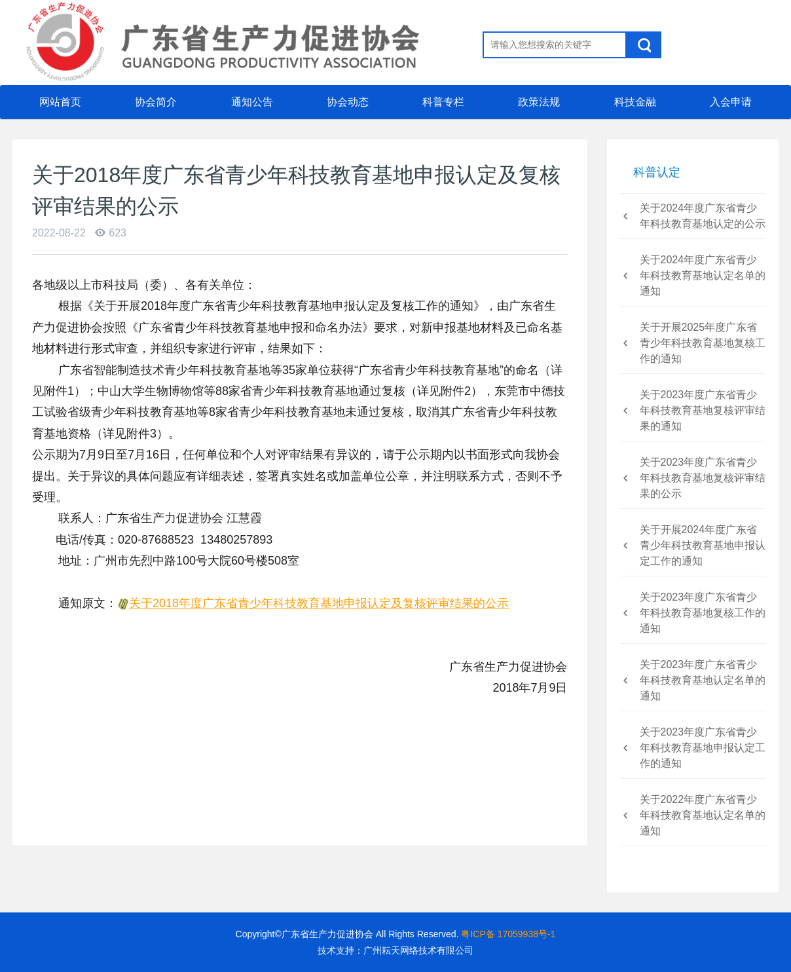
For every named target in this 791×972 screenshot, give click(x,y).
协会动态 (348, 101)
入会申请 (731, 107)
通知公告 (252, 101)
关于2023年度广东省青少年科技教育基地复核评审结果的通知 (702, 410)
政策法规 (539, 101)
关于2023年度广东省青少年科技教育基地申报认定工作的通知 (702, 747)
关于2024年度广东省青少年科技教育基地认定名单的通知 (702, 275)
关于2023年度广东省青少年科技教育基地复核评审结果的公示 (702, 478)
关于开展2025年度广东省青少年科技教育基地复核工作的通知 (702, 343)
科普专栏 (443, 107)
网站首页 (60, 101)
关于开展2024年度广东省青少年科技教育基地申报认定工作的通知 (702, 545)
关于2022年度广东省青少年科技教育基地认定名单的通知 (702, 815)
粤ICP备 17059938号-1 (508, 934)
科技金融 (635, 107)
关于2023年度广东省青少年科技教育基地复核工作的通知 (702, 612)
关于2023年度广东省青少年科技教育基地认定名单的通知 (702, 680)
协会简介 (156, 101)
